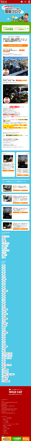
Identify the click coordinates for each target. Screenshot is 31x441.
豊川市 (3, 330)
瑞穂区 (3, 304)
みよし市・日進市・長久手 (7, 355)
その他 (3, 257)
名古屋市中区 (4, 323)
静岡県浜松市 (4, 378)
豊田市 (3, 360)
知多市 (3, 281)
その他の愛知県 (5, 369)
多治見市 (4, 311)
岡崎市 (3, 362)
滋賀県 (3, 286)
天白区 (3, 283)
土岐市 (3, 334)
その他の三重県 (5, 376)
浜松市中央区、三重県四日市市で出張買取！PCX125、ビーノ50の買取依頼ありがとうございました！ (20, 187)
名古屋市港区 (4, 346)
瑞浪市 (3, 344)
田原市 (3, 293)
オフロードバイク (5, 243)
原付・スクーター (5, 236)
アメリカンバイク (5, 250)
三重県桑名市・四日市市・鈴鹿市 (8, 374)
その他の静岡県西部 (5, 381)
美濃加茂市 (4, 325)
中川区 (3, 341)
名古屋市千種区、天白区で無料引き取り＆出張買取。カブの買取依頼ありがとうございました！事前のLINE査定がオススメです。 (20, 209)
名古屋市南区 (4, 309)
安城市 (3, 339)
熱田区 (3, 327)
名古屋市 (4, 279)
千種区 (3, 348)
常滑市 (3, 295)
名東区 (3, 274)
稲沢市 (3, 316)
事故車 (3, 238)
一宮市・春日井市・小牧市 (7, 353)
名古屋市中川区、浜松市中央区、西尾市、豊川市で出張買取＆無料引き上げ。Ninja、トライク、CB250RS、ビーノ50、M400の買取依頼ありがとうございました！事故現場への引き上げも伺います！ (20, 199)
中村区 (3, 337)
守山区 (3, 267)
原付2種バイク (4, 245)
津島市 (3, 351)
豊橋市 (3, 367)
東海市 (3, 288)
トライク (4, 252)
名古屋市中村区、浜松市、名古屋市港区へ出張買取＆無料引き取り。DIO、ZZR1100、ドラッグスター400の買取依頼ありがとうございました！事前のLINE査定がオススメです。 (8, 166)
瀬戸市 (3, 265)
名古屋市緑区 (4, 290)
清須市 (3, 302)
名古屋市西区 (4, 332)
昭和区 (3, 297)
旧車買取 (4, 241)
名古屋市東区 (4, 318)
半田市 (3, 272)
